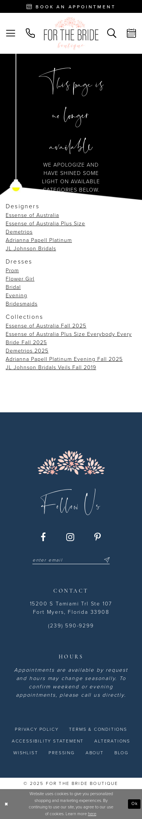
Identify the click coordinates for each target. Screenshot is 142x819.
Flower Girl (20, 279)
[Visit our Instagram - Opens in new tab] (70, 536)
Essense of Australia (32, 215)
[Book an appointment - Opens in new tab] (71, 6)
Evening (16, 295)
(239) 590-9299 (71, 625)
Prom (12, 270)
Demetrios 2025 (27, 351)
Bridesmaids (21, 304)
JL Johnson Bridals (31, 248)
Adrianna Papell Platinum (39, 240)
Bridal (13, 287)
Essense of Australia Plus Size (45, 223)
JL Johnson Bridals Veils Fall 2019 (51, 367)
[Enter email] (71, 560)
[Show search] (112, 33)
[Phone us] (30, 33)
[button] (10, 33)
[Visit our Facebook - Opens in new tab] (44, 536)
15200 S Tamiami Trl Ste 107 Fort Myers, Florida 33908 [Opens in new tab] (71, 608)
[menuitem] (10, 33)
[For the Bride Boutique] (71, 33)
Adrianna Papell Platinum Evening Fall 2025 (64, 359)
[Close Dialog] (6, 804)
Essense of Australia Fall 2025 (46, 326)
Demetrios (19, 232)
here (92, 813)
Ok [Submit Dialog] (134, 803)
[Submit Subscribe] (105, 560)
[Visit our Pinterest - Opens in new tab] (97, 536)
